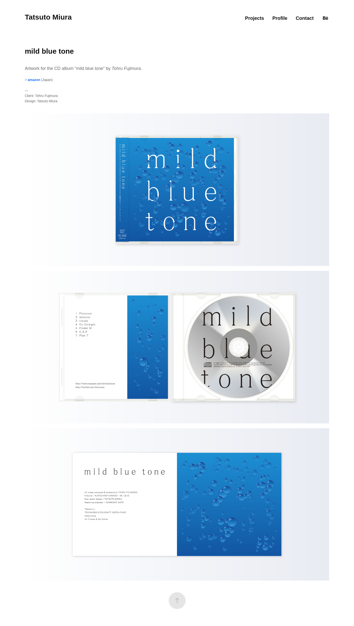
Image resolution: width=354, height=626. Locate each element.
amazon (34, 80)
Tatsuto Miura (48, 17)
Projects (254, 18)
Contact (304, 18)
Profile (279, 18)
